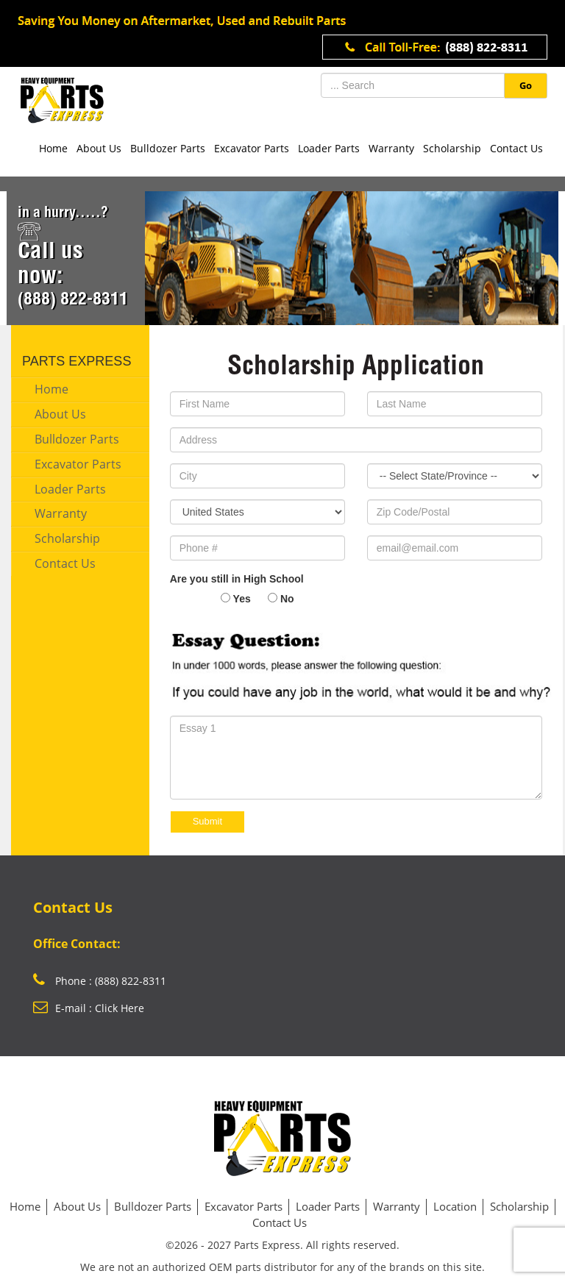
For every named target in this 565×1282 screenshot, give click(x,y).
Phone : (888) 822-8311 (99, 981)
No (287, 599)
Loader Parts (329, 148)
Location (455, 1206)
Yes (242, 599)
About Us (99, 148)
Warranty (391, 148)
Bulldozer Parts (167, 148)
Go (525, 85)
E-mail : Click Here (88, 1008)
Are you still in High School (237, 579)
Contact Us (516, 148)
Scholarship (452, 148)
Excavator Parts (251, 148)
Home (53, 148)
